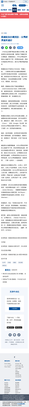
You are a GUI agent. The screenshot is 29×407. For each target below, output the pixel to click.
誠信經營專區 (7, 391)
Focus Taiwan (7, 363)
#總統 (14, 262)
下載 (25, 1)
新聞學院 (17, 373)
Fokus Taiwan (7, 366)
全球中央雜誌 (18, 368)
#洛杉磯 (20, 262)
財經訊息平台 (18, 389)
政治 (14, 10)
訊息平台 (17, 387)
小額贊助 (14, 308)
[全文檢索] (27, 5)
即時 (10, 10)
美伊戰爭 (4, 10)
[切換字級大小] (14, 47)
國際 (19, 10)
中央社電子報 (18, 375)
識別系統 (6, 384)
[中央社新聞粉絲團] (14, 357)
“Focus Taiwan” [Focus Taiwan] (19, 399)
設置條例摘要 (7, 387)
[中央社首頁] (14, 5)
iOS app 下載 (18, 363)
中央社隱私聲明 (21, 403)
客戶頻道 (17, 384)
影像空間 (17, 386)
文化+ (16, 370)
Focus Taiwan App (19, 366)
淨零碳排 (17, 371)
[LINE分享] (6, 47)
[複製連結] (10, 47)
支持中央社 (22, 5)
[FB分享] (2, 47)
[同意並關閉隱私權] (28, 402)
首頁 (2, 33)
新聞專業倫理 (7, 389)
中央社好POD (18, 376)
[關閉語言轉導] (28, 395)
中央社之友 (17, 392)
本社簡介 (6, 382)
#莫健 (9, 262)
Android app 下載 (19, 365)
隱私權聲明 (6, 392)
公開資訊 (6, 386)
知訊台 (16, 391)
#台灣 (3, 262)
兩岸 (23, 10)
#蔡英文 (4, 265)
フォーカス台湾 (7, 365)
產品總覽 (17, 382)
